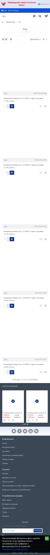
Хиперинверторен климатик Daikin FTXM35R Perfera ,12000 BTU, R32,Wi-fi (13, 413)
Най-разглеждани (10, 386)
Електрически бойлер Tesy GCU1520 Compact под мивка (23, 364)
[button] (22, 424)
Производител (10, 22)
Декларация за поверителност (15, 549)
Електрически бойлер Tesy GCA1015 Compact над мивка (23, 98)
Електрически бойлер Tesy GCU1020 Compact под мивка (23, 298)
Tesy (5, 93)
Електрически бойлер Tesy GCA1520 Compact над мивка (23, 231)
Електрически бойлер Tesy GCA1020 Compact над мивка (23, 165)
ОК (47, 538)
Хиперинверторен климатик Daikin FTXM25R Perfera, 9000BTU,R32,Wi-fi (37, 413)
